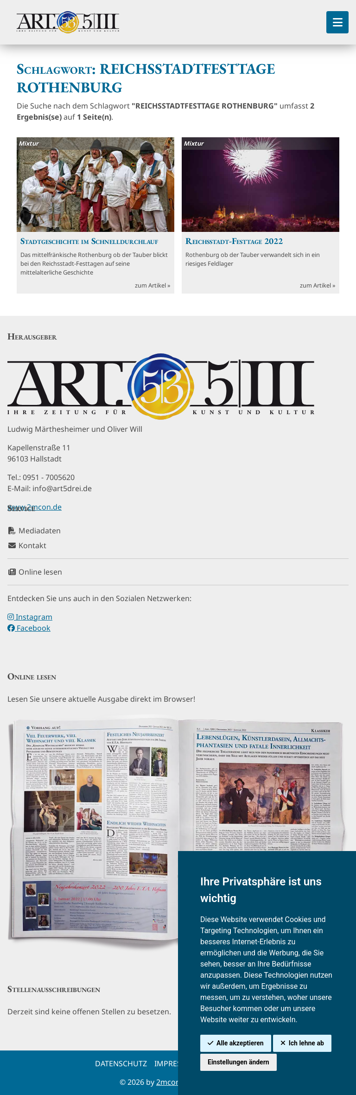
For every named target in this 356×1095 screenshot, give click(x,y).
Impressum (176, 1063)
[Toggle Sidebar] (337, 22)
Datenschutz (121, 1063)
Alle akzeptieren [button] (240, 1043)
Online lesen (34, 572)
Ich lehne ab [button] (306, 1043)
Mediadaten (34, 530)
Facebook (29, 628)
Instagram (29, 617)
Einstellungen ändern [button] (238, 1062)
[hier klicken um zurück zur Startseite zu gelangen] (68, 22)
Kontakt (26, 545)
